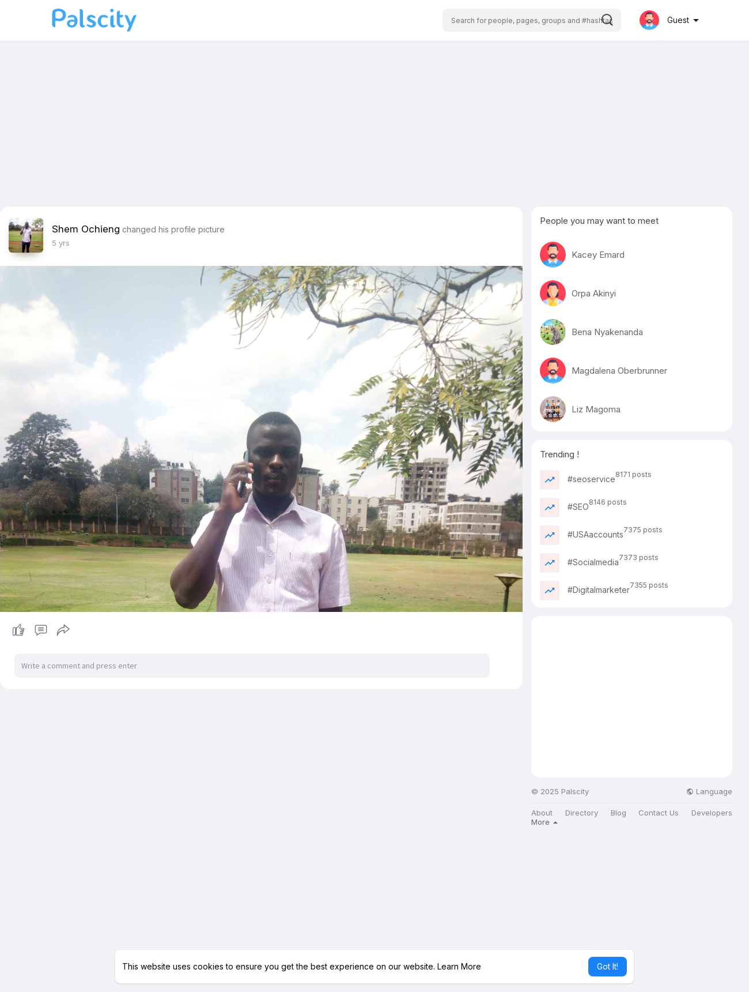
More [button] (544, 821)
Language (709, 791)
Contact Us (658, 813)
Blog (618, 813)
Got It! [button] (607, 966)
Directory (581, 813)
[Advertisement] (374, 125)
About (542, 813)
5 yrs (61, 242)
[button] (531, 20)
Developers (711, 813)
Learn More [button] (459, 966)
